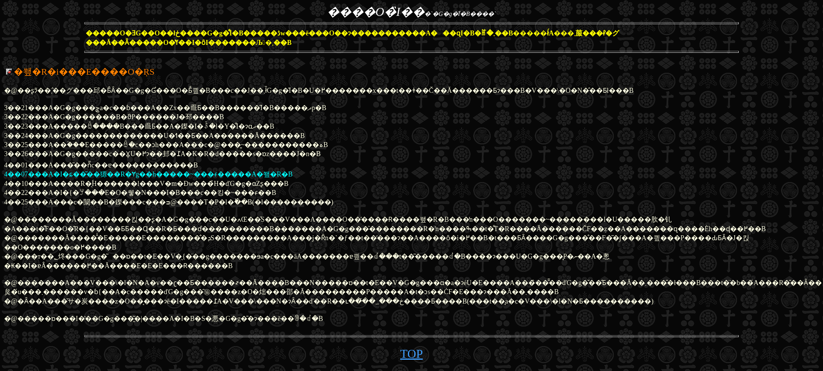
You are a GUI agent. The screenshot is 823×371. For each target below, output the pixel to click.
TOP (411, 353)
